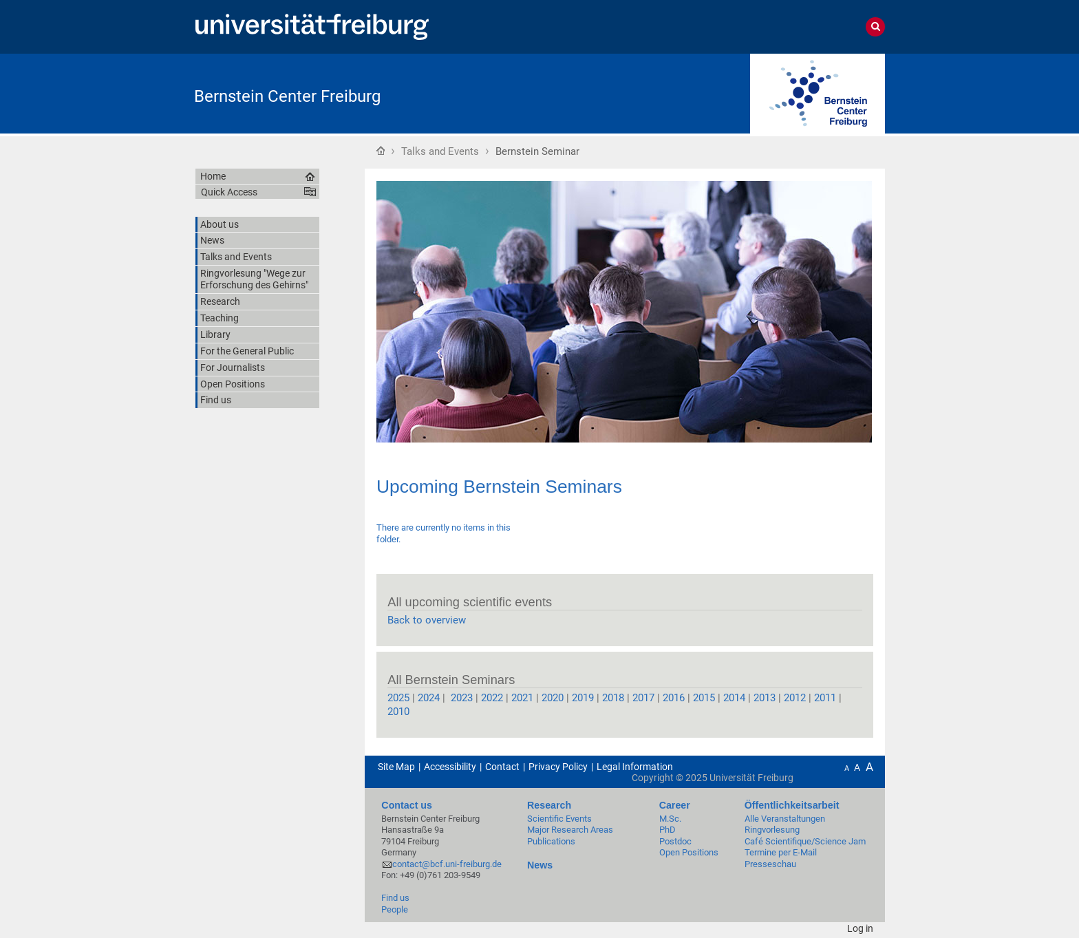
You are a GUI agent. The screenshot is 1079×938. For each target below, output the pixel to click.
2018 (613, 698)
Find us (395, 898)
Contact (502, 766)
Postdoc (675, 841)
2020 (553, 698)
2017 (643, 698)
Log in (860, 928)
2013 (763, 698)
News (540, 865)
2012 (795, 698)
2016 (674, 698)
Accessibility (450, 766)
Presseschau (770, 864)
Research (549, 805)
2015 (704, 698)
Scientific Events (559, 818)
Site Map (396, 766)
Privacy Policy (558, 766)
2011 (826, 698)
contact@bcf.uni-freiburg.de (447, 864)
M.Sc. (670, 818)
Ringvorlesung (772, 829)
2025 (398, 698)
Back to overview (426, 620)
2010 (398, 711)
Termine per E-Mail (781, 852)
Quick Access (229, 192)
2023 (460, 698)
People (394, 909)
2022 (492, 698)
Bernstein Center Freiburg (287, 96)
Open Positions (688, 852)
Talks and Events (440, 151)
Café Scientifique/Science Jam (805, 841)
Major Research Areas (570, 829)
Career (674, 805)
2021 (522, 698)
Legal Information (635, 766)
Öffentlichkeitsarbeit (792, 805)
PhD (667, 829)
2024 (429, 698)
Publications (551, 841)
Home (380, 150)
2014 (734, 698)
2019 (583, 698)
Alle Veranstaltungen (785, 818)
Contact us (406, 805)
